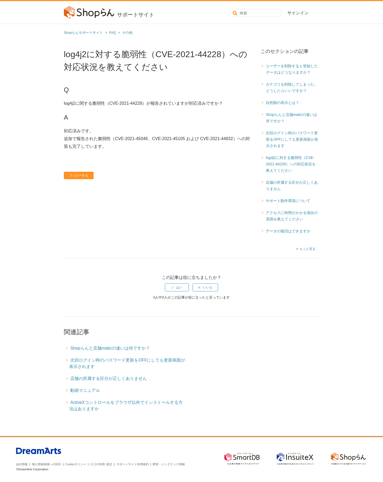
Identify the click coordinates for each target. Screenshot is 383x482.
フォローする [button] (78, 175)
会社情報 (22, 464)
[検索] (255, 13)
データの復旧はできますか (288, 231)
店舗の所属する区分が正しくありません (292, 185)
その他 (127, 33)
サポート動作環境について (288, 201)
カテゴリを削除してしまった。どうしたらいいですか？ (292, 87)
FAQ (112, 33)
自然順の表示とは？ (282, 102)
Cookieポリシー (75, 464)
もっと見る (307, 249)
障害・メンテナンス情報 (169, 464)
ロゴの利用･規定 (101, 464)
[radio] (177, 287)
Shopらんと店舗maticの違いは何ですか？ (291, 117)
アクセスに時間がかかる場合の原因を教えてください (292, 216)
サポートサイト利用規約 (132, 464)
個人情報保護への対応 (46, 464)
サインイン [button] (298, 13)
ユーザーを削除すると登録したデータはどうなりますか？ (292, 69)
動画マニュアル (85, 390)
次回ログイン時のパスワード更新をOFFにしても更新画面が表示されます (292, 139)
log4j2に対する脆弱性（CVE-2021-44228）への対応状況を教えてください (290, 164)
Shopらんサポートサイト (83, 33)
